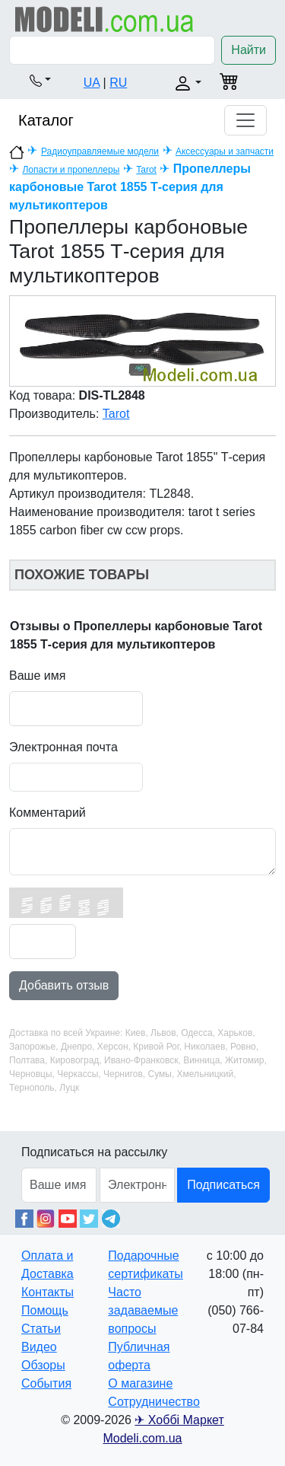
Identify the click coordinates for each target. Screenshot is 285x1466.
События (46, 1383)
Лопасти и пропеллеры (70, 169)
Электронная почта (63, 747)
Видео (39, 1346)
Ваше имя (37, 675)
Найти (248, 49)
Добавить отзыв (64, 985)
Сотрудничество (154, 1401)
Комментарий (47, 812)
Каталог (46, 120)
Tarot (146, 169)
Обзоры (43, 1365)
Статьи (41, 1328)
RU (118, 82)
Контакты (47, 1292)
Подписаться (223, 1184)
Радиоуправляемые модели (100, 151)
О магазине (140, 1383)
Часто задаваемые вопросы (143, 1310)
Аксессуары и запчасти (225, 151)
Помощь (44, 1310)
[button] (40, 80)
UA (92, 82)
